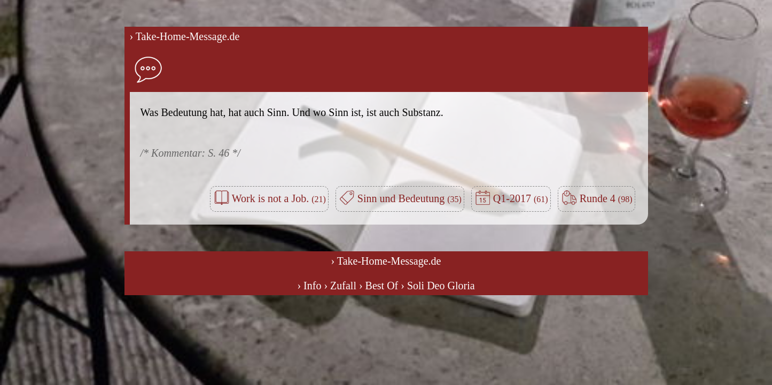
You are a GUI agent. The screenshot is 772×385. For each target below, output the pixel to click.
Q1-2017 (520, 198)
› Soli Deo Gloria (437, 285)
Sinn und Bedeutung (409, 198)
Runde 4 (606, 198)
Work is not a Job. (279, 198)
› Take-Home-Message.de (185, 36)
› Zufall (340, 285)
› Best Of (378, 285)
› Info (309, 285)
